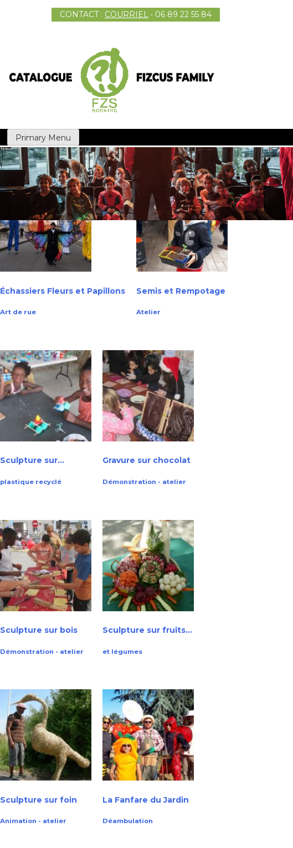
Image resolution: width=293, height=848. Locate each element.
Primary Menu (43, 138)
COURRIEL (126, 14)
